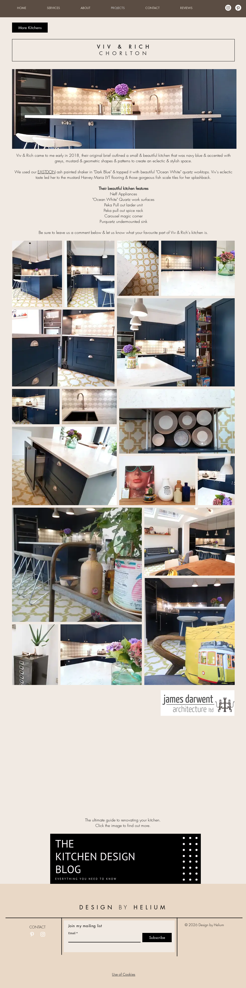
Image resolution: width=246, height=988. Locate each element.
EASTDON (46, 172)
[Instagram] (228, 8)
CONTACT (37, 927)
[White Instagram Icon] (43, 934)
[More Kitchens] (30, 28)
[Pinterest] (238, 8)
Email (72, 933)
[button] (123, 974)
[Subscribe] (157, 937)
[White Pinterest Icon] (32, 934)
